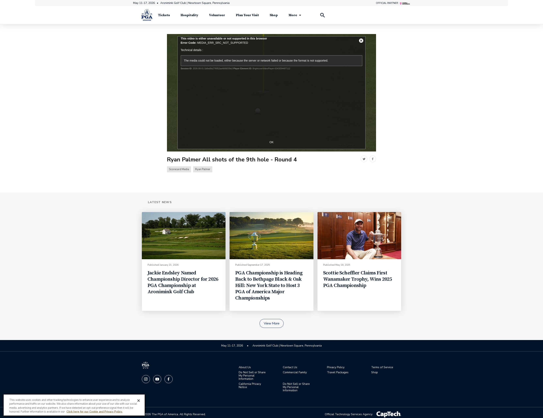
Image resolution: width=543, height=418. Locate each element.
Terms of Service (382, 367)
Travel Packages (337, 372)
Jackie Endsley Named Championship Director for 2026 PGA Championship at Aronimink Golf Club (183, 282)
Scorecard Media (179, 170)
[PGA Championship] (147, 16)
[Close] (138, 400)
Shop (374, 372)
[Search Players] (322, 16)
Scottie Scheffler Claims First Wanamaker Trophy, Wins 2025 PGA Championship (357, 279)
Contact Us (290, 367)
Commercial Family (295, 372)
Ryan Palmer (202, 170)
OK (271, 142)
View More (271, 323)
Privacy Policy (335, 367)
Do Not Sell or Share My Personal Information (252, 376)
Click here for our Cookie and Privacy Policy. (94, 412)
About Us (245, 367)
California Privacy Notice (250, 386)
